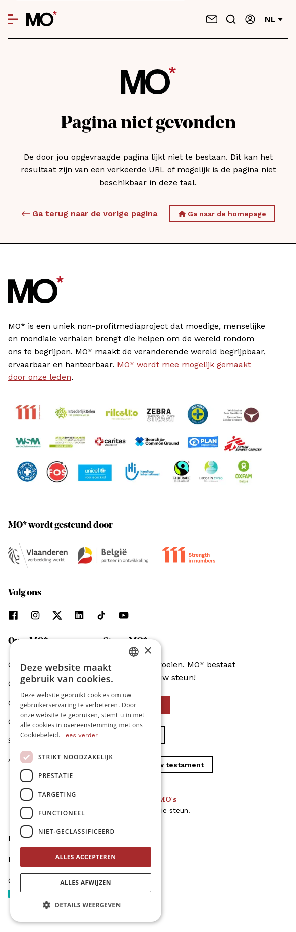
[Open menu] (13, 19)
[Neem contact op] (211, 19)
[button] (85, 905)
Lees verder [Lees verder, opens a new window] (80, 735)
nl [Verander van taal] (274, 19)
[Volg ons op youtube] (124, 615)
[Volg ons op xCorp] (57, 615)
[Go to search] (230, 19)
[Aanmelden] (250, 19)
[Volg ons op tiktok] (101, 615)
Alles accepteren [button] (85, 856)
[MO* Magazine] (41, 19)
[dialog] (85, 780)
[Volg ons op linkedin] (79, 615)
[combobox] (134, 652)
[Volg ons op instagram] (35, 615)
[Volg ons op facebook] (13, 615)
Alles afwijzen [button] (85, 882)
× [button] (147, 651)
